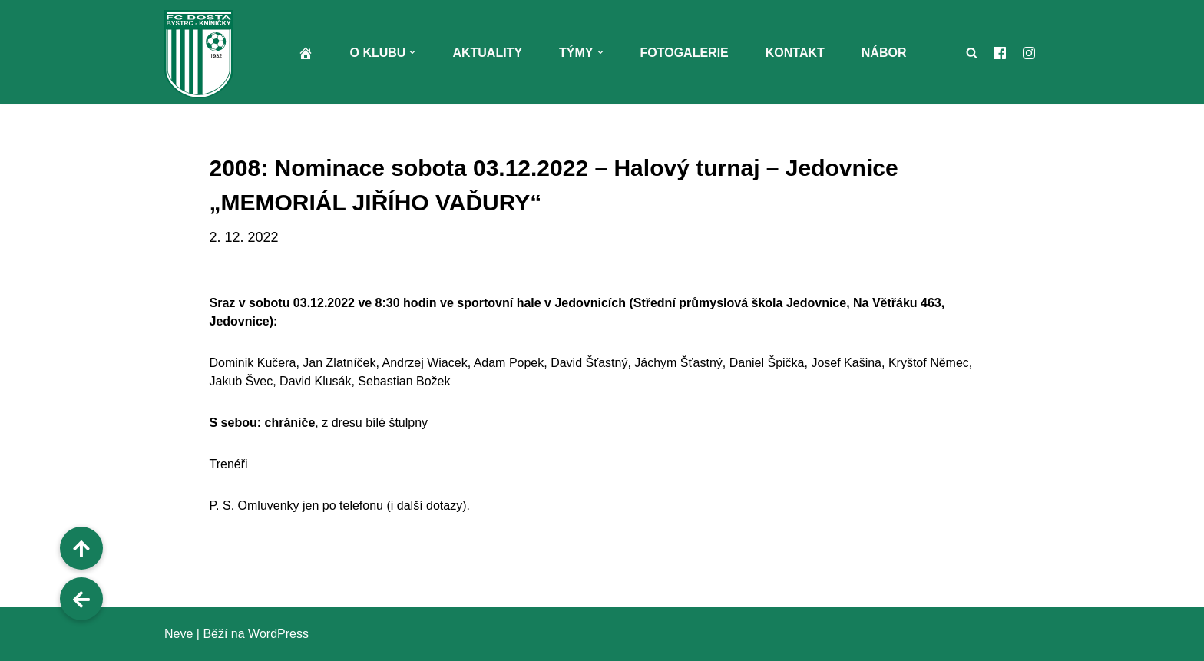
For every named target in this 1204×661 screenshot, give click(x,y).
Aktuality (487, 52)
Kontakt (795, 52)
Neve (178, 633)
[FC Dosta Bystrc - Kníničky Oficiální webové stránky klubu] (202, 54)
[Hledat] (971, 52)
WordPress (278, 633)
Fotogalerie (684, 52)
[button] (412, 52)
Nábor (884, 52)
